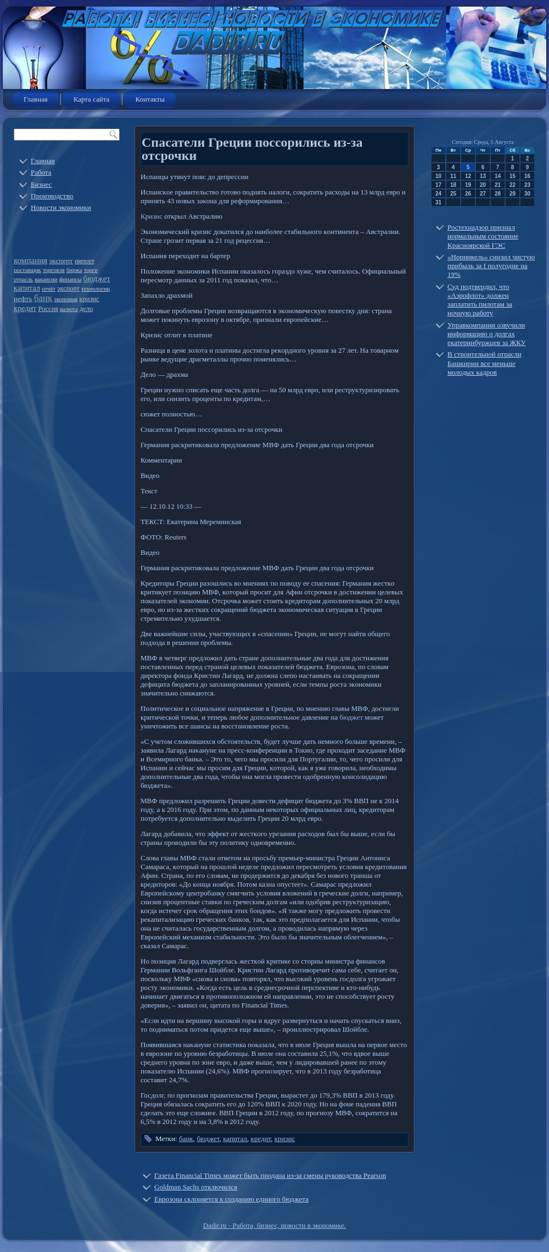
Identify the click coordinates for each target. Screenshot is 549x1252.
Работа (41, 172)
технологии (95, 289)
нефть (23, 298)
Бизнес (41, 184)
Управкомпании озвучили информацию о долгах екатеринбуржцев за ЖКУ (486, 334)
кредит (25, 308)
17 (438, 185)
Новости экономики (61, 207)
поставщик (27, 270)
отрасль (23, 279)
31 (438, 202)
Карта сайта (92, 99)
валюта (68, 309)
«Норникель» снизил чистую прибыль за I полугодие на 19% (491, 266)
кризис (89, 299)
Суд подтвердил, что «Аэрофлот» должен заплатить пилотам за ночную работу (479, 300)
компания (30, 260)
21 (498, 185)
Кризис (152, 216)
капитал (27, 287)
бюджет (96, 278)
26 (468, 194)
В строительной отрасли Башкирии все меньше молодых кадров (484, 363)
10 (438, 176)
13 (483, 176)
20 (483, 185)
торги (91, 270)
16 (527, 176)
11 (453, 176)
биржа (74, 270)
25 (453, 194)
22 (512, 185)
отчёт (48, 289)
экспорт (68, 288)
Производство (52, 196)
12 (468, 176)
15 (512, 176)
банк (43, 298)
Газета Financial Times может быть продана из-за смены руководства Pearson (270, 1175)
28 (498, 194)
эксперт (61, 261)
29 (512, 194)
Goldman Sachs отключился (195, 1187)
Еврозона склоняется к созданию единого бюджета (231, 1199)
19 (468, 185)
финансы (70, 279)
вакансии (46, 279)
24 (438, 194)
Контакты (150, 99)
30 (527, 194)
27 (483, 194)
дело (86, 309)
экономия (66, 299)
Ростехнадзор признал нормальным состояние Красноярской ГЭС (482, 236)
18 (453, 185)
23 (527, 185)
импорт (84, 261)
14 (498, 176)
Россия (48, 309)
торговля (54, 270)
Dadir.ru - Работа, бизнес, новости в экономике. (274, 1225)
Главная (36, 99)
